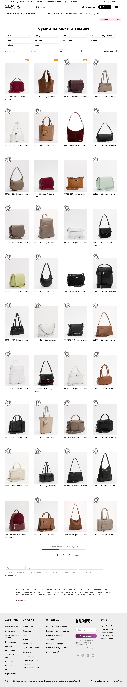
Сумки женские (11, 627)
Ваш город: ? (111, 2)
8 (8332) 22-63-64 (52, 594)
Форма (94, 40)
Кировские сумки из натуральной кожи (77, 572)
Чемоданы (31, 14)
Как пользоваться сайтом (57, 627)
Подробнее (10, 575)
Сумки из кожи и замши (12, 636)
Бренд (37, 36)
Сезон (37, 45)
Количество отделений (101, 36)
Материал (67, 40)
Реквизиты (27, 643)
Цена (9, 36)
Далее (62, 51)
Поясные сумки (11, 642)
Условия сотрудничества (56, 648)
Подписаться (86, 636)
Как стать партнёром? (110, 20)
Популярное (10, 661)
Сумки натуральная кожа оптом (91, 568)
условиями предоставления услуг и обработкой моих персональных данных (84, 643)
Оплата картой (52, 652)
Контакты (88, 7)
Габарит (10, 45)
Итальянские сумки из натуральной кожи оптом (24, 572)
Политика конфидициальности (31, 665)
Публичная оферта (31, 648)
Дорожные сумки (9, 655)
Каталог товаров (14, 14)
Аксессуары (10, 650)
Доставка (20, 2)
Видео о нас (28, 627)
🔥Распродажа (92, 14)
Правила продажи (30, 660)
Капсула (38, 40)
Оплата (39, 2)
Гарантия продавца (54, 643)
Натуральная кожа (74, 14)
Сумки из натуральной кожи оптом (64, 568)
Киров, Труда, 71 (106, 626)
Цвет (9, 40)
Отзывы (30, 2)
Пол (64, 36)
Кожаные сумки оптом (52, 572)
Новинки (58, 14)
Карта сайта (10, 674)
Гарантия (10, 2)
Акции (7, 669)
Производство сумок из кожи (38, 568)
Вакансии (27, 631)
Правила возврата (54, 635)
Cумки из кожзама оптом (15, 568)
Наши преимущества (53, 2)
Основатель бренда (31, 656)
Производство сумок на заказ (58, 631)
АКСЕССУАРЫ (45, 14)
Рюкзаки (8, 646)
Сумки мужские (11, 631)
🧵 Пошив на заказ (71, 2)
